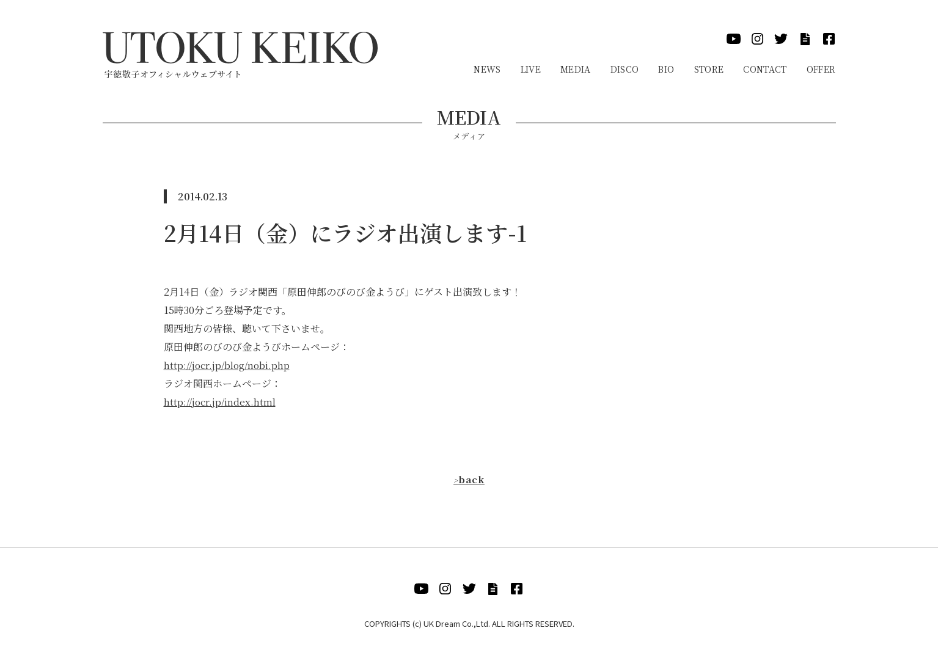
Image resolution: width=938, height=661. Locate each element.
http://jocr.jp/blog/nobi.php (229, 365)
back (469, 479)
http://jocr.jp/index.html (221, 402)
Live (531, 69)
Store (709, 69)
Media (575, 69)
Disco (624, 69)
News (487, 69)
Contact (764, 69)
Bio (666, 69)
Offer (821, 69)
